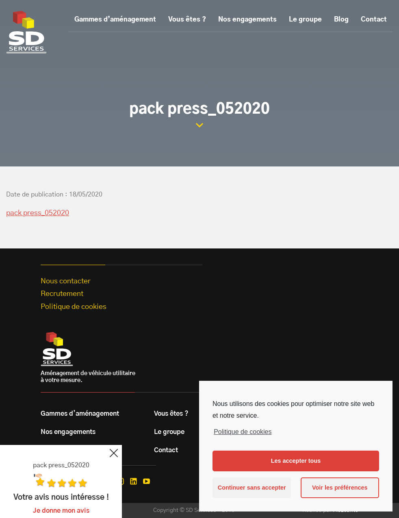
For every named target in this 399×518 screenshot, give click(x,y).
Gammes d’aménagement (115, 19)
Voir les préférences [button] (340, 487)
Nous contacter (66, 281)
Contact (374, 19)
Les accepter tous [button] (296, 461)
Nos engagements (247, 19)
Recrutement (62, 294)
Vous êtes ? (187, 19)
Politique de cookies (242, 431)
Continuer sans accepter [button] (252, 487)
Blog (341, 19)
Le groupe (305, 19)
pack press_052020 (37, 213)
